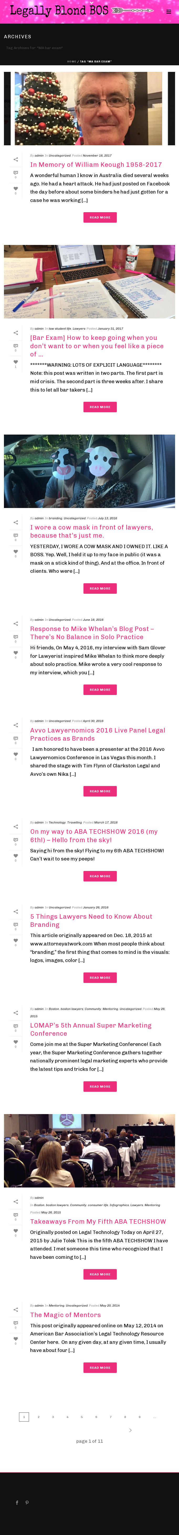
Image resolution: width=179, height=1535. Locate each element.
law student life (60, 328)
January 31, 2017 (110, 328)
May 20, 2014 (110, 1305)
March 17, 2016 (106, 822)
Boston (54, 1009)
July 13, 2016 (107, 518)
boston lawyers (72, 1009)
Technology (57, 822)
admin (39, 155)
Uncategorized (60, 155)
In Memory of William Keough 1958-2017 (96, 164)
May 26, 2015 (51, 1212)
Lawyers (79, 328)
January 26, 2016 (95, 907)
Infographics (119, 1205)
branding (55, 518)
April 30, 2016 (93, 721)
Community (93, 1009)
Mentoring (110, 1009)
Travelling (74, 822)
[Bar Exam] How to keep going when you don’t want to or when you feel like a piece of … (97, 346)
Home (71, 61)
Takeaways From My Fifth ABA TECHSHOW (98, 1221)
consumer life (98, 1205)
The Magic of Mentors (65, 1315)
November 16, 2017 (97, 155)
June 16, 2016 (93, 620)
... (154, 1417)
